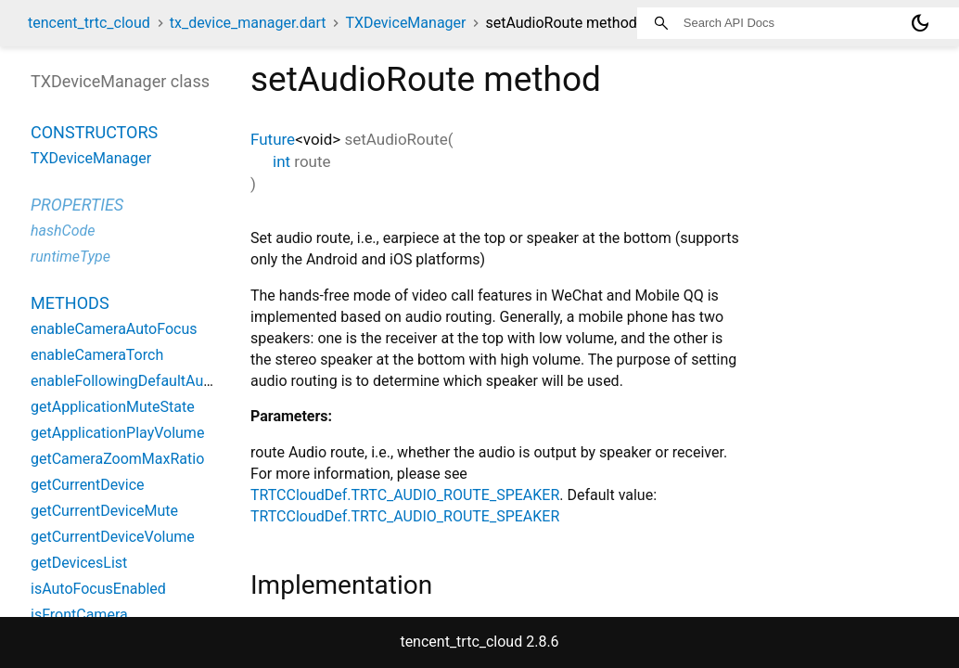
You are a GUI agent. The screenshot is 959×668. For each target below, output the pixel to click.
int (281, 161)
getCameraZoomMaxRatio (117, 459)
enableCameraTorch (97, 355)
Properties (77, 204)
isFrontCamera (79, 614)
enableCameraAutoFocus (114, 329)
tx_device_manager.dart (248, 23)
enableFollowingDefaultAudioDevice (149, 381)
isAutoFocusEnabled (98, 588)
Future (272, 139)
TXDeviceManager (405, 23)
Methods (70, 303)
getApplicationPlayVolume (117, 433)
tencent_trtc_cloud (89, 23)
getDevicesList (79, 563)
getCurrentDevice (88, 485)
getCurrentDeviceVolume (113, 537)
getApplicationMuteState (113, 407)
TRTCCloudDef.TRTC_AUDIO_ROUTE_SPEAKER (404, 495)
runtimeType (70, 256)
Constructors (94, 132)
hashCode (63, 230)
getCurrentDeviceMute (104, 511)
